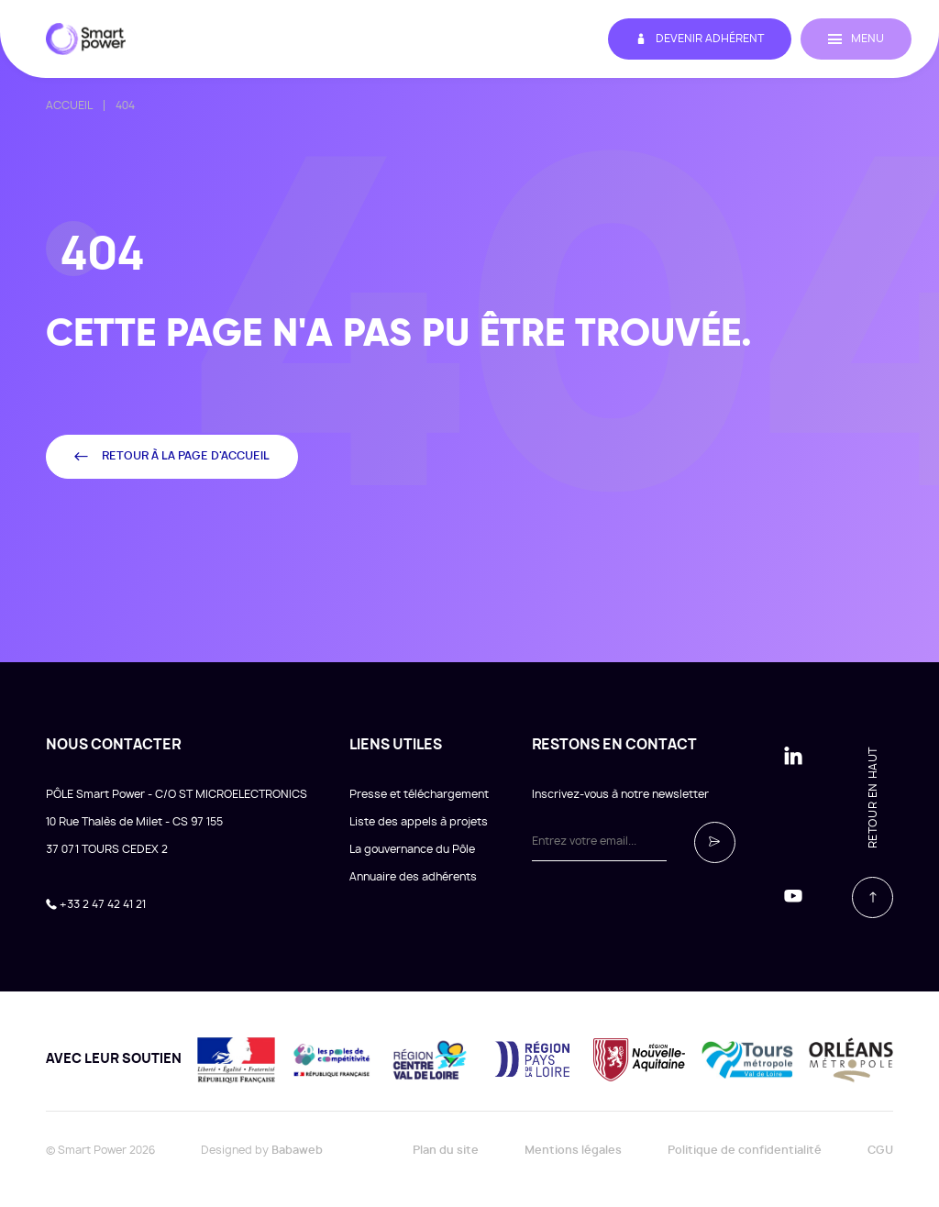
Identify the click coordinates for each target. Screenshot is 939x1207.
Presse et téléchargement (419, 794)
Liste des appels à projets (418, 821)
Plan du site (446, 1150)
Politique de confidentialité (745, 1150)
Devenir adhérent (699, 39)
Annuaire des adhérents (413, 876)
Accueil (69, 105)
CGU (880, 1150)
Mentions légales (573, 1150)
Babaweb (297, 1150)
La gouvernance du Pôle (412, 849)
